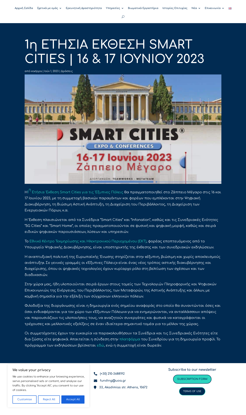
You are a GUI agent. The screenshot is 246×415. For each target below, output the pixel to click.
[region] (48, 386)
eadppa (36, 71)
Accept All (73, 399)
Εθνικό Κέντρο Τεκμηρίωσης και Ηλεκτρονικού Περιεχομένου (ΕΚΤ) (87, 241)
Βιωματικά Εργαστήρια (143, 8)
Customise (24, 399)
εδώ (100, 345)
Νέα (194, 8)
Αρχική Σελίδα (24, 8)
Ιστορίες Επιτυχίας (174, 8)
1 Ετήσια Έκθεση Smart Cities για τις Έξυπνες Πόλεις (75, 191)
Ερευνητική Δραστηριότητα (84, 8)
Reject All (49, 399)
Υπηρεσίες (113, 8)
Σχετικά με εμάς (47, 8)
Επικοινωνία (213, 8)
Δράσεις (67, 71)
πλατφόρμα (129, 339)
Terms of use (192, 391)
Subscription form (192, 379)
